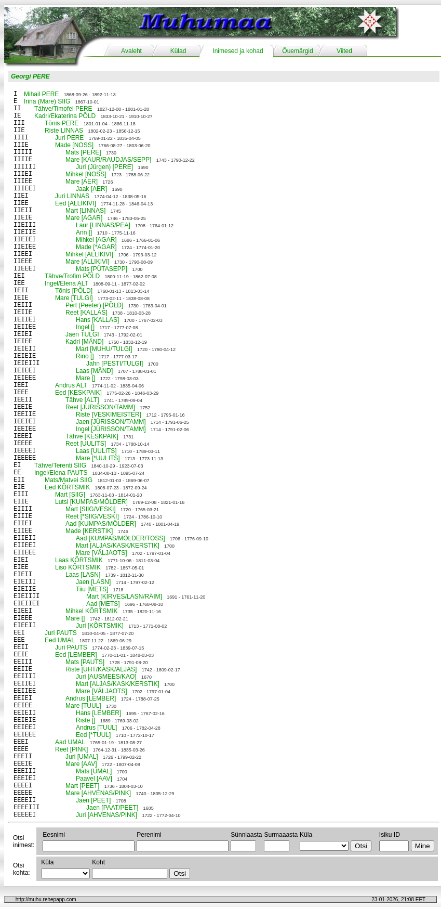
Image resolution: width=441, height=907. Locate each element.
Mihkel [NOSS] (85, 174)
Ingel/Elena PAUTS (61, 472)
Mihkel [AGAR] (96, 239)
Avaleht (131, 51)
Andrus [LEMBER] (90, 698)
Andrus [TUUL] (96, 727)
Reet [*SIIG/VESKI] (92, 516)
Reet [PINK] (71, 749)
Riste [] (85, 720)
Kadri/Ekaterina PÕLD (65, 116)
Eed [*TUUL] (93, 734)
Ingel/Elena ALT (66, 283)
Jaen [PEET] (93, 800)
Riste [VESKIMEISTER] (108, 414)
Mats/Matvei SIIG (68, 480)
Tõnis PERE (61, 123)
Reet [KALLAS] (86, 312)
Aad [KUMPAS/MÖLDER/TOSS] (120, 538)
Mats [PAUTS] (84, 662)
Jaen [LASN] (93, 582)
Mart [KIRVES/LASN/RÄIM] (124, 596)
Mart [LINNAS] (85, 210)
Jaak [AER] (91, 188)
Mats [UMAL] (94, 771)
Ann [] (84, 232)
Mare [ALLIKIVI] (87, 261)
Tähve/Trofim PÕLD (72, 276)
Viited (344, 51)
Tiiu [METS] (92, 589)
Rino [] (85, 356)
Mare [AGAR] (83, 218)
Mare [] (85, 378)
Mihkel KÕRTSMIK (91, 611)
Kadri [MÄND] (84, 341)
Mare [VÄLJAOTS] (101, 552)
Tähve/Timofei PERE (63, 108)
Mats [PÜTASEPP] (101, 269)
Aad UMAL (70, 742)
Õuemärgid (297, 51)
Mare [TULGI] (74, 298)
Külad (178, 51)
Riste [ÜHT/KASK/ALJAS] (101, 669)
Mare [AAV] (81, 764)
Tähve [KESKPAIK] (91, 436)
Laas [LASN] (82, 574)
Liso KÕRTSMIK (78, 567)
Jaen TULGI (82, 334)
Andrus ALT (71, 385)
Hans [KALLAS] (97, 319)
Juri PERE (69, 137)
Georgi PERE (30, 76)
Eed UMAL (60, 640)
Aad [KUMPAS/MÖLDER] (100, 523)
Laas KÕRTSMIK (79, 560)
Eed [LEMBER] (76, 654)
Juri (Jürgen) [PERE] (104, 167)
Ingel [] (85, 327)
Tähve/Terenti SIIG (60, 465)
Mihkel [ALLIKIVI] (89, 254)
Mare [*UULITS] (98, 458)
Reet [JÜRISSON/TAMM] (100, 407)
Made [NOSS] (74, 145)
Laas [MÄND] (94, 370)
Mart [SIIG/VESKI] (90, 509)
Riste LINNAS (64, 130)
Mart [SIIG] (70, 494)
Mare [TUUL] (83, 705)
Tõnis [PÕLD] (73, 290)
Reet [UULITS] (85, 443)
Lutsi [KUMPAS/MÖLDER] (91, 502)
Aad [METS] (103, 603)
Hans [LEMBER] (98, 713)
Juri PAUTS (61, 633)
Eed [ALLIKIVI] (75, 203)
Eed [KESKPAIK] (78, 392)
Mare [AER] (81, 181)
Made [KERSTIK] (89, 531)
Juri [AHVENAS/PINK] (106, 815)
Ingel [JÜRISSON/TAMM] (110, 429)
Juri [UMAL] (81, 756)
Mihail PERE (41, 94)
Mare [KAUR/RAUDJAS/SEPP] (108, 159)
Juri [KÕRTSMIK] (100, 625)
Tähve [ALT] (82, 400)
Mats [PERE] (83, 152)
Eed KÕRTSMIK (67, 487)
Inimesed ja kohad (237, 51)
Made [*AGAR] (96, 247)
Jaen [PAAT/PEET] (112, 807)
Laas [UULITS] (96, 451)
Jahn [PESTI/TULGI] (114, 363)
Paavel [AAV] (94, 778)
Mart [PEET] (82, 785)
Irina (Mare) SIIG (47, 101)
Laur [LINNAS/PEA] (103, 225)
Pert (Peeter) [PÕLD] (94, 305)
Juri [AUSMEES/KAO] (106, 676)
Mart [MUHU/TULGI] (104, 349)
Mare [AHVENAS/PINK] (98, 793)
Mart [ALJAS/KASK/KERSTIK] (117, 545)
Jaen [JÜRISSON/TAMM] (110, 421)
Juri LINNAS (72, 196)
